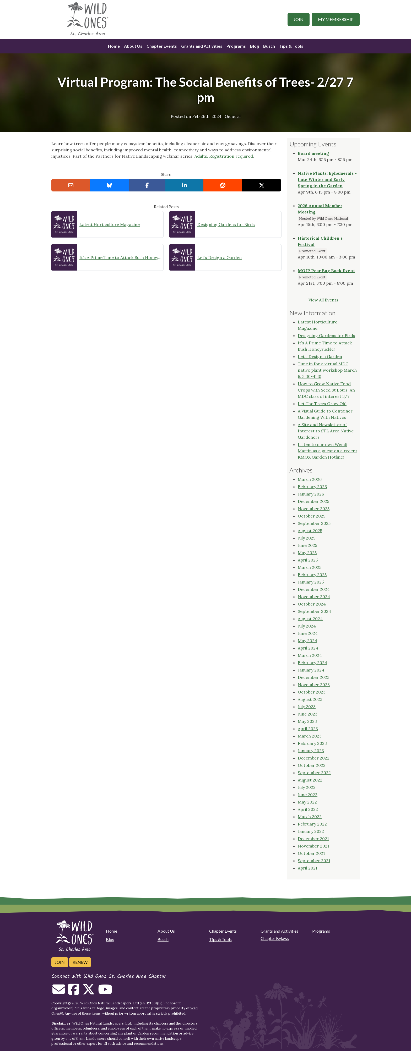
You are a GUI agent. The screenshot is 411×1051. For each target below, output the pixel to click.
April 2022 (308, 809)
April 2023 (308, 728)
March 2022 (310, 816)
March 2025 (309, 567)
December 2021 (313, 838)
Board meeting (313, 153)
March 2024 (310, 655)
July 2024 (307, 626)
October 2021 (311, 853)
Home (114, 45)
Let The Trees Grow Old (322, 403)
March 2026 (310, 479)
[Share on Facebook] (147, 185)
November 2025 (313, 508)
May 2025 (307, 552)
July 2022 (307, 787)
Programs (236, 45)
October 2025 (311, 516)
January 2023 (311, 750)
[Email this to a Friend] (70, 185)
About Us (133, 45)
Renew (80, 962)
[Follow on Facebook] (73, 992)
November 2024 (314, 596)
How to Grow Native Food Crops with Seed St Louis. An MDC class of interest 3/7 (326, 390)
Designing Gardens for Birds (226, 224)
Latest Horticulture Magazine (109, 224)
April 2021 (307, 868)
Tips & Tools (291, 45)
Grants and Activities (201, 45)
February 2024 (312, 662)
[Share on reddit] (222, 185)
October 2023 (312, 692)
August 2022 (310, 780)
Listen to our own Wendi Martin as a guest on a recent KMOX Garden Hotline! (327, 451)
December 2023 (313, 677)
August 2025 (310, 530)
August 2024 (310, 618)
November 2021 (313, 846)
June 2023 (307, 714)
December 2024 (314, 589)
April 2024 (308, 648)
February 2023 (312, 743)
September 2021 (314, 860)
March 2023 (310, 736)
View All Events (323, 299)
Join (299, 19)
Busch (269, 45)
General (233, 116)
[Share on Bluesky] (109, 185)
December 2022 (313, 758)
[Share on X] (261, 185)
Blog (254, 45)
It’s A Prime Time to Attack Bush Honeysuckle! (120, 257)
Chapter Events (162, 45)
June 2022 (307, 794)
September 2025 (314, 523)
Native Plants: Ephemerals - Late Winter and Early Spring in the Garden (327, 179)
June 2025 (307, 545)
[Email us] (58, 992)
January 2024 (311, 670)
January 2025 (311, 582)
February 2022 (312, 824)
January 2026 (311, 494)
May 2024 (307, 640)
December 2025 (313, 501)
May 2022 (307, 802)
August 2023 (310, 699)
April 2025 (308, 560)
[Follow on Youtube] (105, 992)
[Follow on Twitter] (88, 992)
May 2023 (307, 721)
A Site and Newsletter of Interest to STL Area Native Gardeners (326, 431)
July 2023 (307, 706)
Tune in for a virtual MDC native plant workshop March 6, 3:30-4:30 (327, 370)
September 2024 (314, 611)
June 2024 (308, 633)
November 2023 (314, 684)
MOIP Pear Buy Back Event (326, 270)
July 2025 (306, 538)
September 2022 (314, 772)
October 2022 (312, 765)
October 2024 (312, 604)
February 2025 (312, 574)
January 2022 (311, 831)
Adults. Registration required (223, 156)
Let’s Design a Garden (219, 257)
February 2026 (312, 486)
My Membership (336, 19)
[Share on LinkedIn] (184, 185)
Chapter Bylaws (275, 938)
